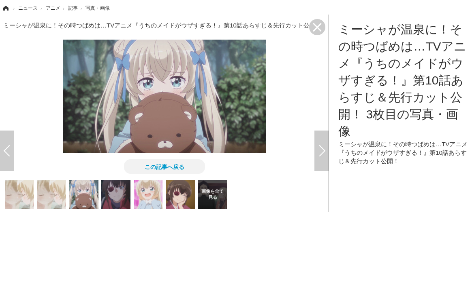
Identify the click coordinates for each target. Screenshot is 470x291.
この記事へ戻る (164, 166)
